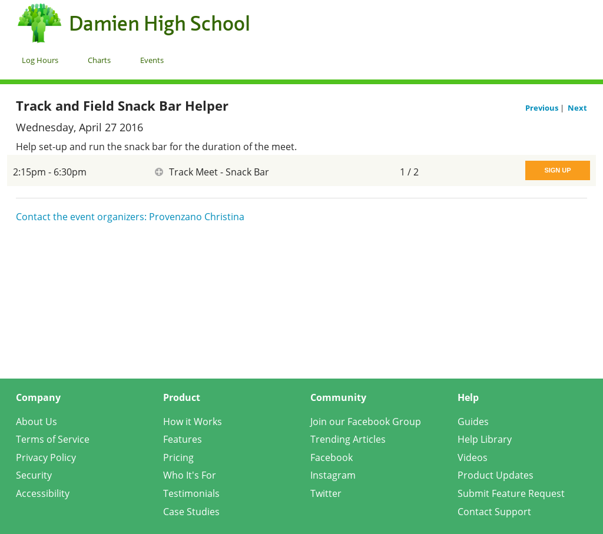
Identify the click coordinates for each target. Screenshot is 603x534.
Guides (473, 421)
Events (152, 60)
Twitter (326, 493)
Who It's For (189, 475)
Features (182, 439)
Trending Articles (348, 439)
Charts (99, 60)
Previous (542, 107)
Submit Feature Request (511, 493)
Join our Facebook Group (365, 421)
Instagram (333, 475)
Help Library (485, 439)
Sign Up (557, 170)
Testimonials (191, 493)
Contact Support (494, 511)
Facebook (331, 457)
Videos (473, 457)
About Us (36, 421)
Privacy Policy (46, 457)
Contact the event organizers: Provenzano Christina (130, 216)
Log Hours (40, 60)
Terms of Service (53, 439)
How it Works (192, 421)
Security (34, 475)
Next (577, 107)
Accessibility (42, 493)
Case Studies (191, 511)
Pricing (178, 457)
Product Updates (496, 475)
